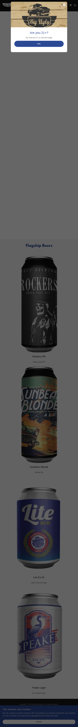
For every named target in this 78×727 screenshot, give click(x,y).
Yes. (39, 44)
